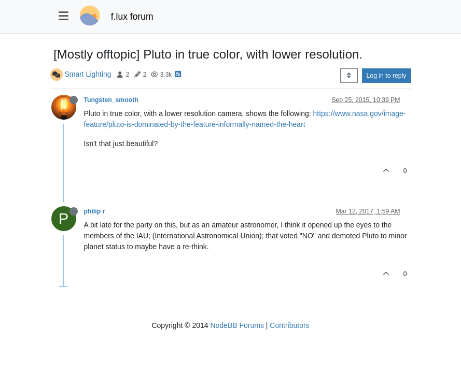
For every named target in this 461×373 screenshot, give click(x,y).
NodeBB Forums (236, 325)
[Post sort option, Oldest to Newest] (348, 75)
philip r (94, 211)
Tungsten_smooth (111, 100)
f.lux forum (132, 16)
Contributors (289, 325)
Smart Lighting (87, 74)
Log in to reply (387, 75)
